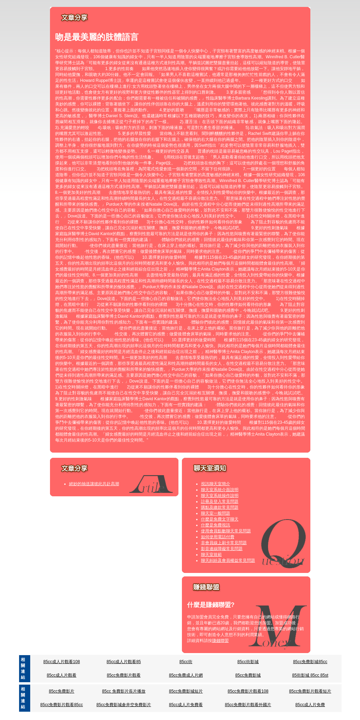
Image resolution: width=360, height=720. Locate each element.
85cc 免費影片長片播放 (123, 691)
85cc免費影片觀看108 (248, 691)
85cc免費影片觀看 (124, 675)
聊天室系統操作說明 (219, 495)
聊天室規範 (211, 554)
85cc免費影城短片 (186, 691)
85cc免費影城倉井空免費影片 (124, 704)
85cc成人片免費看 (186, 704)
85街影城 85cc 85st (310, 675)
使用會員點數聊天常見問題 (226, 531)
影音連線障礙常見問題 (222, 548)
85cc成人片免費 (310, 704)
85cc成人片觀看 (61, 675)
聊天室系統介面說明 (219, 489)
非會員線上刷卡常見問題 (224, 542)
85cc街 (185, 661)
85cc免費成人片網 (186, 675)
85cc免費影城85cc (310, 661)
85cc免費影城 (248, 675)
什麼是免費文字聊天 (219, 519)
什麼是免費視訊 (215, 525)
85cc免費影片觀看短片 (310, 691)
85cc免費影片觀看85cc (61, 704)
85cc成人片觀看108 (61, 661)
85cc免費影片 (61, 691)
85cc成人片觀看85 (124, 661)
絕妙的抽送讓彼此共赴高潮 (94, 483)
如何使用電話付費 (217, 536)
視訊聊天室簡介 (215, 483)
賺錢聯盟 (220, 640)
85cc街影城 (248, 661)
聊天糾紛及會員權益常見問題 (228, 560)
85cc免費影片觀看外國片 (248, 704)
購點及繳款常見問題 (219, 507)
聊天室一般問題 (215, 513)
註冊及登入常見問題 (219, 501)
